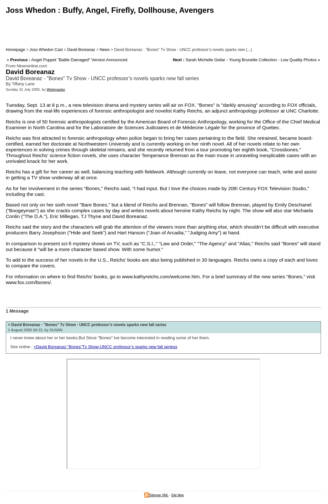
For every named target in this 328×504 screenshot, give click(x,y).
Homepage (15, 49)
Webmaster (56, 89)
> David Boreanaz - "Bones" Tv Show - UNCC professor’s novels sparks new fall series (87, 325)
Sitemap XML (156, 495)
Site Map (177, 495)
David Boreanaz (81, 49)
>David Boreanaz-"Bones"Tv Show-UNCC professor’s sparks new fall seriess (105, 346)
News (105, 49)
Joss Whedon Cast (45, 49)
